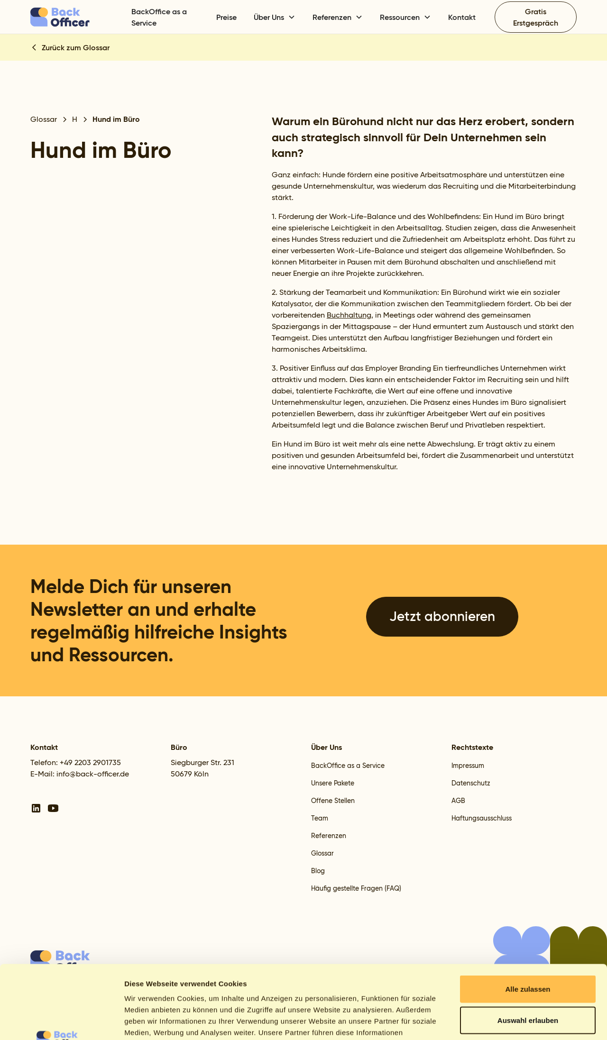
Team (319, 818)
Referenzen (328, 835)
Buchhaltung (349, 314)
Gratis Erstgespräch (535, 17)
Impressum (467, 765)
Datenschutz (470, 783)
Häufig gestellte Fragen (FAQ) (356, 888)
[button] (274, 17)
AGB (458, 800)
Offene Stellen (333, 800)
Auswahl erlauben (527, 947)
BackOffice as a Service (159, 17)
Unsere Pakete (332, 783)
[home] (75, 17)
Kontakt (462, 17)
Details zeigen (504, 1021)
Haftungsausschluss (481, 818)
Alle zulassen (527, 916)
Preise (226, 17)
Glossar (322, 853)
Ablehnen (528, 978)
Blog (318, 871)
